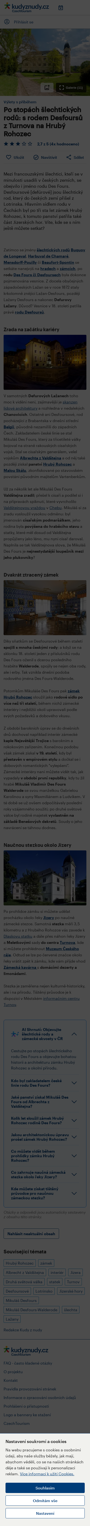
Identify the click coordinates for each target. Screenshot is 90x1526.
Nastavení (45, 1513)
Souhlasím (45, 1488)
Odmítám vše (45, 1500)
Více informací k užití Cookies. (47, 1473)
